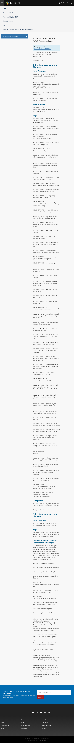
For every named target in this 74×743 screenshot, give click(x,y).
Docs (22, 723)
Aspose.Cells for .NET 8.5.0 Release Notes (18, 29)
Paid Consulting (47, 725)
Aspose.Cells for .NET (10, 17)
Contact (44, 740)
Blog (2, 728)
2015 (4, 25)
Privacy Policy (31, 740)
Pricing (3, 723)
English (62, 3)
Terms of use (38, 740)
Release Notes (8, 21)
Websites (24, 728)
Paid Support (25, 725)
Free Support (5, 725)
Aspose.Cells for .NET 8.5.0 (42, 49)
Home (5, 9)
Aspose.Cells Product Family (13, 13)
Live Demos (45, 723)
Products (24, 720)
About (44, 728)
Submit (40, 697)
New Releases (46, 720)
